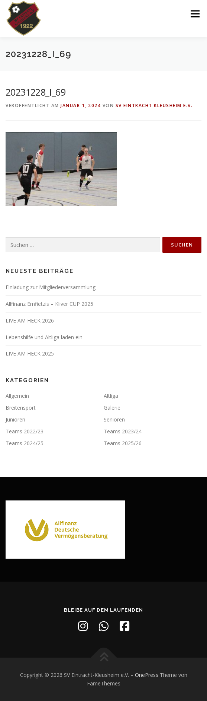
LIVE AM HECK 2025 (30, 353)
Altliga (111, 395)
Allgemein (17, 395)
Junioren (15, 419)
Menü (194, 14)
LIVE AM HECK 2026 (30, 320)
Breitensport (21, 407)
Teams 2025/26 (123, 443)
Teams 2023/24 (123, 431)
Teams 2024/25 (24, 443)
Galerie (112, 407)
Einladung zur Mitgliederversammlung (51, 287)
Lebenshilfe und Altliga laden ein (44, 337)
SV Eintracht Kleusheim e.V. (154, 105)
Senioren (114, 419)
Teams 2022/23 (24, 431)
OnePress (146, 674)
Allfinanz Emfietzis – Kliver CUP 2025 (49, 303)
